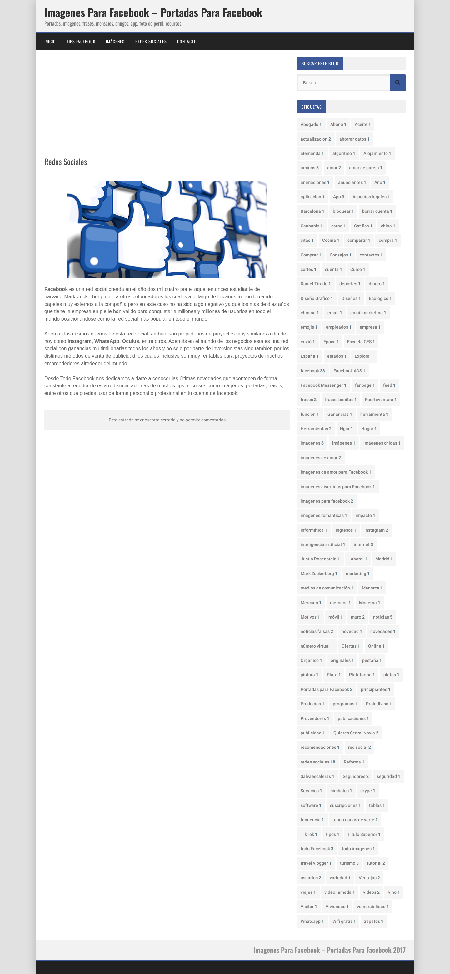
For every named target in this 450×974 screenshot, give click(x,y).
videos (371, 892)
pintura (309, 674)
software (311, 805)
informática (314, 530)
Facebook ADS (349, 370)
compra (388, 240)
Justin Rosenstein (320, 558)
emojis (309, 327)
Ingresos (346, 530)
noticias (382, 616)
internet (363, 544)
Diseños (351, 298)
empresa (370, 327)
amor (334, 167)
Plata (334, 674)
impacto (365, 515)
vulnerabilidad (373, 906)
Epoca (331, 341)
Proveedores (315, 718)
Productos (312, 703)
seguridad (388, 776)
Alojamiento (377, 153)
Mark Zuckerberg (319, 573)
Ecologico (380, 298)
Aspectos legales (371, 196)
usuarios (311, 877)
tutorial (376, 863)
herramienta (374, 414)
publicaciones (353, 718)
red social (359, 747)
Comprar (311, 254)
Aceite (363, 124)
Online (376, 646)
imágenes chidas (382, 442)
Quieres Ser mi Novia (355, 732)
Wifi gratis (344, 921)
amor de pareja (365, 167)
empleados (339, 327)
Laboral (357, 558)
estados (337, 356)
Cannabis (312, 225)
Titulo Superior (364, 834)
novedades (383, 631)
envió (308, 341)
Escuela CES (361, 341)
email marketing (368, 312)
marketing (358, 573)
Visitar (309, 906)
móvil (335, 616)
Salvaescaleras (317, 776)
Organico (311, 660)
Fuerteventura (381, 399)
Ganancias (340, 414)
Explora (364, 356)
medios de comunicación (327, 587)
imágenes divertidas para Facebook (338, 486)
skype (367, 790)
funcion (310, 414)
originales (342, 660)
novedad (352, 631)
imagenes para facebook (327, 501)
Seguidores (356, 776)
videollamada (339, 892)
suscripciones (345, 805)
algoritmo (343, 153)
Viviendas (337, 906)
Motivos (310, 616)
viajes (308, 892)
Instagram (376, 530)
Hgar (346, 428)
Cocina (330, 240)
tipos (332, 834)
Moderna (369, 602)
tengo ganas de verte (355, 819)
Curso (357, 269)
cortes (309, 269)
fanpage (365, 385)
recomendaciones (320, 747)
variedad (340, 877)
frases (309, 399)
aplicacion (313, 196)
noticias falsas (317, 631)
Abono (338, 124)
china (388, 225)
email (335, 312)
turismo (349, 863)
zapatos (373, 921)
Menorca (372, 587)
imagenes (312, 442)
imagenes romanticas (324, 515)
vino (394, 892)
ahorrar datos (354, 139)
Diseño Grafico (317, 298)
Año (380, 182)
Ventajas (369, 877)
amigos (310, 167)
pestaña (372, 660)
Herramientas (316, 428)
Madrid (384, 558)
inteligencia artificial (323, 544)
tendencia (312, 819)
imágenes (343, 442)
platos (391, 674)
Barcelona (312, 211)
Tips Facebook (81, 41)
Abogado (311, 124)
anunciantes (352, 182)
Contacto (187, 41)
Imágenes (115, 41)
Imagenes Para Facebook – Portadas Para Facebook (153, 12)
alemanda (312, 153)
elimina (310, 312)
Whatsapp (312, 921)
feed (389, 385)
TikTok (309, 834)
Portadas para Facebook (326, 689)
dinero (377, 283)
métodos (340, 602)
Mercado (311, 602)
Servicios (311, 790)
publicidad (313, 732)
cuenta (333, 269)
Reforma (354, 761)
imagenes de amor (321, 457)
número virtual (317, 646)
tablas (377, 805)
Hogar (369, 428)
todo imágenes (358, 848)
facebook (313, 370)
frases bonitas (341, 399)
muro (358, 616)
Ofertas (351, 646)
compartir (359, 240)
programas (345, 703)
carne (338, 225)
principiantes (376, 689)
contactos (371, 254)
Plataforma (362, 674)
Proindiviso (379, 703)
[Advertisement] (167, 104)
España (310, 356)
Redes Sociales (151, 41)
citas (307, 240)
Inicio (50, 41)
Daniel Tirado (316, 283)
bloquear (343, 211)
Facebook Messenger (324, 385)
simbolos (341, 790)
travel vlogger (316, 863)
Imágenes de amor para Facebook (336, 472)
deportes (350, 283)
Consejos (341, 254)
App (338, 196)
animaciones (315, 182)
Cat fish (363, 225)
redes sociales (318, 761)
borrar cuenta (377, 211)
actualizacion (316, 139)
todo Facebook (317, 848)
